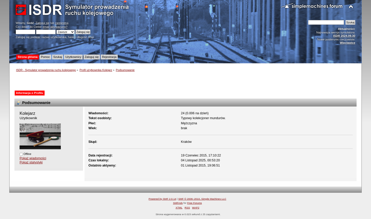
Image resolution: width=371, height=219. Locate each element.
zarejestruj (62, 22)
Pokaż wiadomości (33, 158)
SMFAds (178, 203)
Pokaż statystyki (31, 162)
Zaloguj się (42, 22)
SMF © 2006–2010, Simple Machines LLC (202, 198)
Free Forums (194, 203)
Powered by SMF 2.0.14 (162, 198)
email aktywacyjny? (55, 26)
